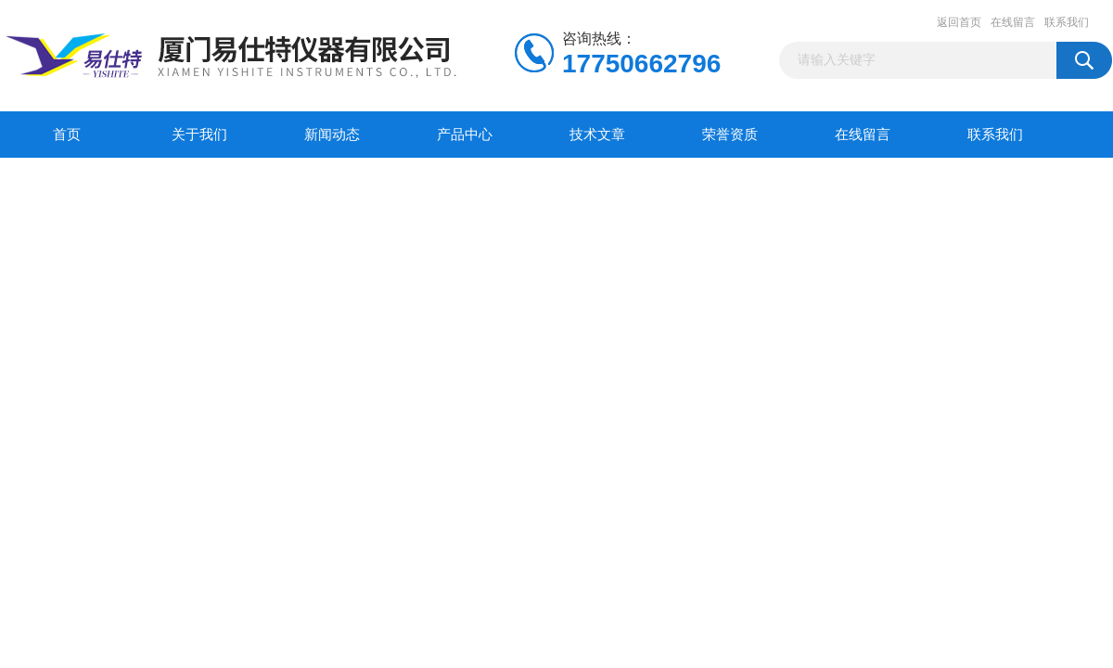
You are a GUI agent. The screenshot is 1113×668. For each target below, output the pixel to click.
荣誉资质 (730, 134)
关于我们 (199, 134)
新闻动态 (332, 134)
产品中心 (465, 134)
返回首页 (959, 22)
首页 (67, 134)
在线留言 (1013, 22)
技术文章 (597, 134)
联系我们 (1066, 22)
